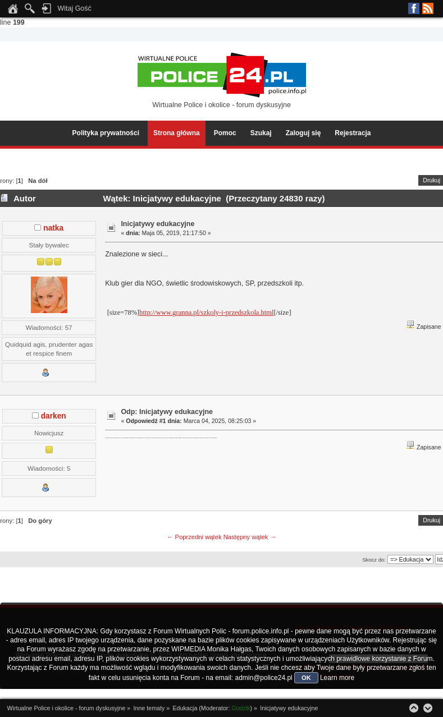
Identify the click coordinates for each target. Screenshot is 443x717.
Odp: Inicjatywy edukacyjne (167, 412)
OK (306, 677)
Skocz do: (374, 560)
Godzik (240, 708)
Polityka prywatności (105, 133)
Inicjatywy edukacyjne (157, 224)
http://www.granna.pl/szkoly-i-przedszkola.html (206, 312)
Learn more (337, 678)
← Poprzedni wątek (194, 537)
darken (53, 416)
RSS (427, 8)
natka (53, 228)
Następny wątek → (249, 537)
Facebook (413, 8)
